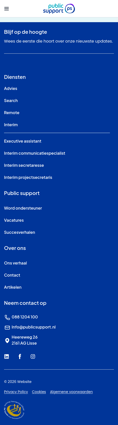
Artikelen (12, 287)
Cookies (39, 391)
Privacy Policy (16, 391)
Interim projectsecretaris (28, 177)
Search (11, 100)
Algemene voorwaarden (71, 391)
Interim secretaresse (24, 165)
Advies (10, 88)
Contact (12, 275)
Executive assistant (22, 141)
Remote (11, 112)
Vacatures (14, 220)
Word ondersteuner (23, 208)
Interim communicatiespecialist (34, 153)
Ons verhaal (15, 263)
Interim (11, 124)
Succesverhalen (19, 232)
